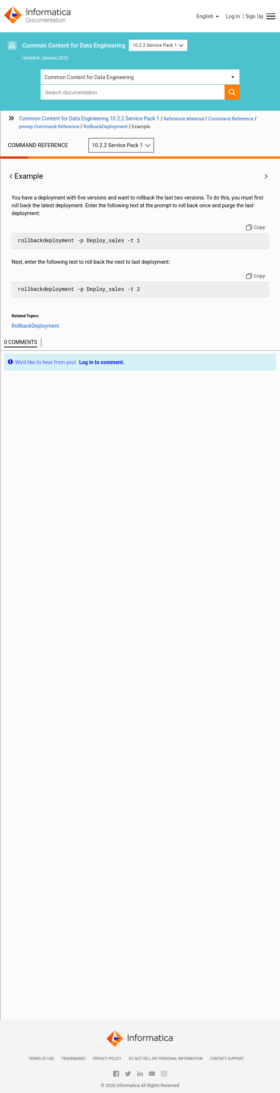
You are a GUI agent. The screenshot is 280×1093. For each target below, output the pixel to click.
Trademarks (73, 1059)
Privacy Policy (107, 1059)
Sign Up (254, 16)
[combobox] (133, 92)
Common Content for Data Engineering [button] (89, 77)
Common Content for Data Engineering (73, 45)
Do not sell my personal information (166, 1059)
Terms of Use (41, 1059)
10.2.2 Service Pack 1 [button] (158, 45)
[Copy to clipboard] (255, 227)
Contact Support (227, 1059)
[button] (208, 16)
